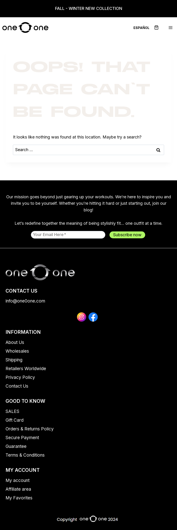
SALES (12, 411)
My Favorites (19, 498)
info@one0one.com (25, 301)
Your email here (49, 234)
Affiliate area (18, 489)
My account (18, 480)
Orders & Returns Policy (30, 429)
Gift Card (15, 420)
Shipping (14, 360)
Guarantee (16, 446)
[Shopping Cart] (159, 27)
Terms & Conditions (25, 455)
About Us (15, 342)
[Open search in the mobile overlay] (2, 8)
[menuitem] (141, 28)
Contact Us (17, 386)
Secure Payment (22, 437)
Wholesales (17, 351)
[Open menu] (170, 27)
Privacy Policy (20, 377)
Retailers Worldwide (26, 368)
